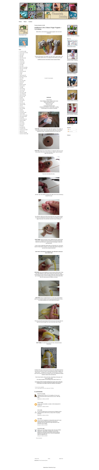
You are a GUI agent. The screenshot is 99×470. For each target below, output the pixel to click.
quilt (20, 109)
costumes (21, 63)
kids (45, 388)
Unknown (39, 402)
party (21, 105)
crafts (21, 64)
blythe (21, 59)
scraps (21, 117)
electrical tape (22, 71)
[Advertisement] (49, 448)
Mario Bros (22, 103)
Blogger (54, 467)
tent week (21, 123)
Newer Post (37, 458)
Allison (38, 410)
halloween (21, 85)
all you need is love (23, 52)
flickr (20, 79)
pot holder (21, 107)
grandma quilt (22, 84)
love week (21, 100)
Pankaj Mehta (39, 428)
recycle (21, 111)
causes (21, 60)
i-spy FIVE (21, 88)
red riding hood (22, 112)
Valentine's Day (22, 132)
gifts (20, 83)
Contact (30, 21)
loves (21, 101)
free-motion (22, 80)
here (59, 379)
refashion (21, 113)
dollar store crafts (23, 67)
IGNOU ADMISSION (51, 433)
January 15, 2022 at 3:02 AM (42, 435)
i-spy (20, 87)
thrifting (21, 125)
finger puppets (39, 388)
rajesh (38, 418)
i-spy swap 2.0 (22, 92)
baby (20, 56)
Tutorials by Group (23, 129)
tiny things (21, 127)
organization (22, 104)
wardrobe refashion (23, 133)
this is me (21, 124)
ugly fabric (21, 131)
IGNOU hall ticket (40, 420)
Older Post (61, 458)
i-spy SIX (21, 91)
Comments (70, 131)
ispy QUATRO (22, 95)
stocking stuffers (22, 119)
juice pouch (22, 96)
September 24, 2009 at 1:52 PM (42, 415)
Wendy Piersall (40, 393)
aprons (21, 55)
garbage (21, 81)
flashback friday (22, 76)
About (25, 21)
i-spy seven (22, 89)
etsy (20, 72)
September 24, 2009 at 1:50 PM (42, 406)
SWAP (21, 121)
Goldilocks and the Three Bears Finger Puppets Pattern (49, 59)
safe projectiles (22, 116)
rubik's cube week (23, 115)
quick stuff (21, 108)
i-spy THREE (22, 93)
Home (20, 21)
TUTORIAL (52, 388)
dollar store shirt (22, 68)
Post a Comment (39, 438)
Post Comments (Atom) (43, 460)
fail (20, 73)
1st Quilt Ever (22, 51)
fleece (43, 388)
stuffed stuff (48, 388)
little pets (21, 99)
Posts (69, 129)
